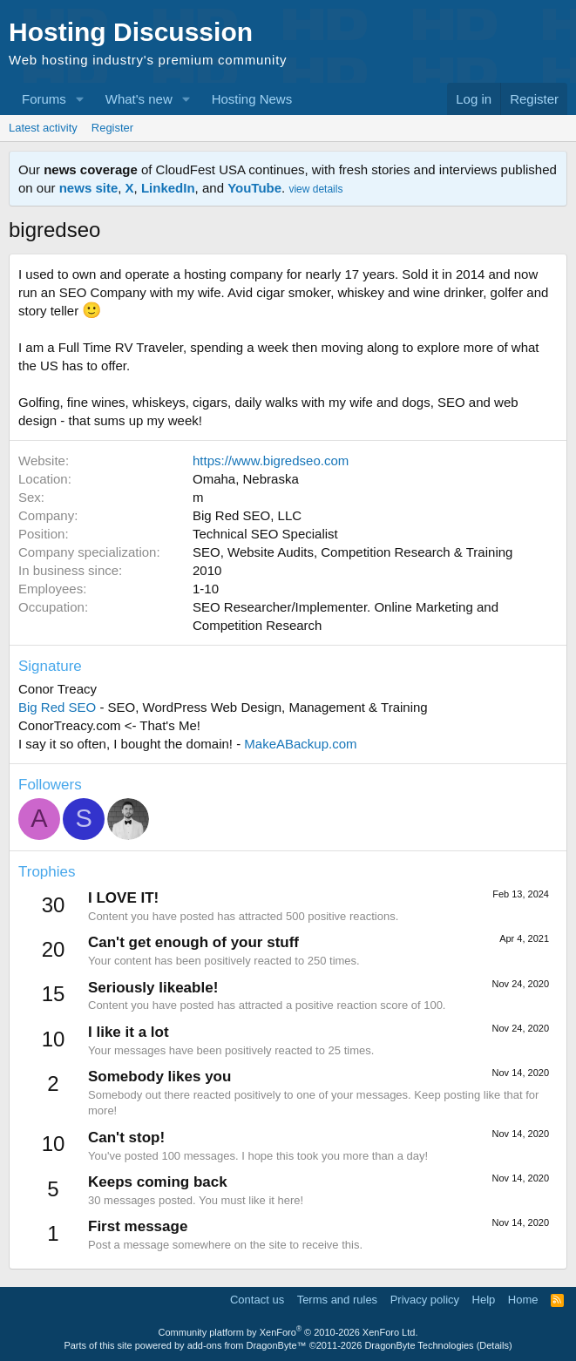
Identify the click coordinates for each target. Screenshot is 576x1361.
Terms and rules (337, 1299)
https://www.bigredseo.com (271, 460)
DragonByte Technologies (418, 1345)
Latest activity (43, 127)
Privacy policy (424, 1299)
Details (494, 1345)
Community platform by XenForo (288, 1332)
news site (89, 187)
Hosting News (252, 98)
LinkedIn (168, 187)
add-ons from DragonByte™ (247, 1345)
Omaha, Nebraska (246, 478)
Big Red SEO (57, 707)
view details (315, 189)
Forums (44, 98)
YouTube (254, 187)
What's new (139, 98)
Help (484, 1299)
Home (523, 1299)
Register (112, 127)
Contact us (257, 1299)
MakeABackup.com (300, 743)
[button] (80, 99)
